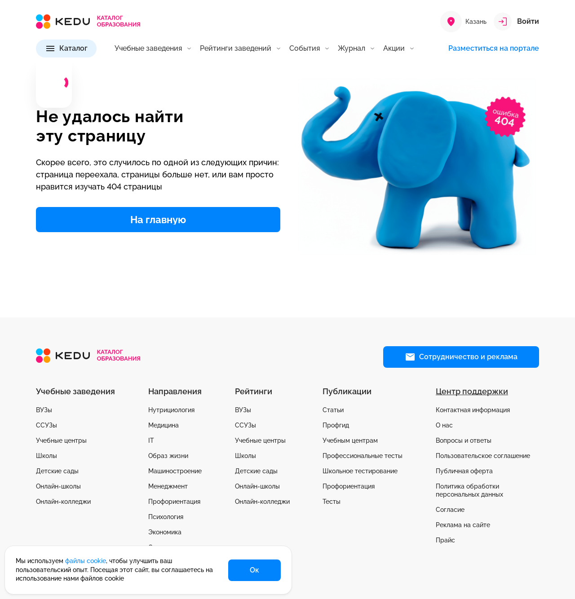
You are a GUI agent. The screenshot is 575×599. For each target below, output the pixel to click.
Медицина (163, 425)
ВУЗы (44, 410)
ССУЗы (46, 425)
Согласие (450, 509)
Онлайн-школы (58, 486)
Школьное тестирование (360, 471)
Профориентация (174, 501)
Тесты (332, 501)
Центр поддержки (472, 391)
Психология (165, 516)
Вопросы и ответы (463, 440)
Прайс (445, 540)
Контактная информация (473, 410)
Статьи (333, 410)
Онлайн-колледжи (63, 501)
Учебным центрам (350, 440)
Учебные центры (61, 440)
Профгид (336, 425)
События (304, 48)
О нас (444, 425)
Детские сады (57, 471)
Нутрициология (171, 410)
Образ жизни (168, 455)
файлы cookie (85, 560)
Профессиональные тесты (362, 455)
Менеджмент (168, 486)
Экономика (164, 532)
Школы (46, 455)
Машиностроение (175, 471)
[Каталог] (66, 48)
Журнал (351, 48)
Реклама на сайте (463, 525)
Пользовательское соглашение (483, 455)
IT (151, 440)
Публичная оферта (464, 471)
